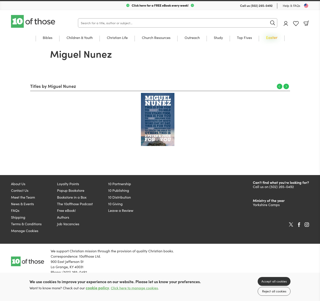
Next (286, 86)
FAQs (15, 210)
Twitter (291, 224)
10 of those (33, 21)
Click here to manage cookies (134, 288)
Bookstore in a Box (72, 197)
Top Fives (244, 38)
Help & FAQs (291, 5)
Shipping (18, 217)
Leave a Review (120, 210)
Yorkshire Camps (266, 204)
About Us (18, 183)
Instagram (307, 224)
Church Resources (156, 38)
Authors (63, 217)
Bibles (47, 38)
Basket (306, 23)
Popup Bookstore (70, 190)
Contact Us (19, 190)
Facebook (299, 224)
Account (286, 23)
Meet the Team (23, 197)
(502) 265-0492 (262, 5)
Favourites (296, 23)
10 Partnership (119, 183)
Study (218, 38)
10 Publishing (118, 190)
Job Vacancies (68, 223)
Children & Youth (80, 38)
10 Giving (115, 203)
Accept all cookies (274, 281)
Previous (279, 86)
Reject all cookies (274, 291)
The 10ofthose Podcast (75, 203)
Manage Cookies (24, 230)
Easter (271, 37)
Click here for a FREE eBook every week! (160, 5)
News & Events (22, 203)
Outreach (192, 38)
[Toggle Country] (306, 6)
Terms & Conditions (26, 223)
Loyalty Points (68, 183)
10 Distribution (119, 197)
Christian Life (117, 38)
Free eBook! (66, 210)
